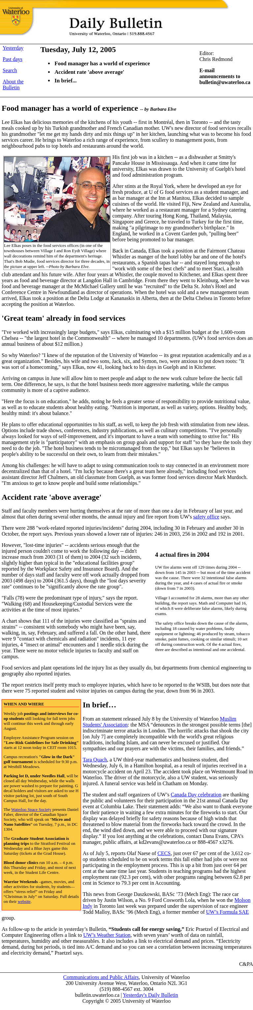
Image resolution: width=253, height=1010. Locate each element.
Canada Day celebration (196, 794)
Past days (12, 59)
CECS (164, 853)
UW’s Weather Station (106, 935)
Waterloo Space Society (31, 809)
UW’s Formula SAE (227, 912)
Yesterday (13, 48)
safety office (206, 517)
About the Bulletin (13, 84)
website (24, 901)
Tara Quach (95, 759)
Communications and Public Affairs (101, 977)
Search (10, 70)
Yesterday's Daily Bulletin (150, 995)
